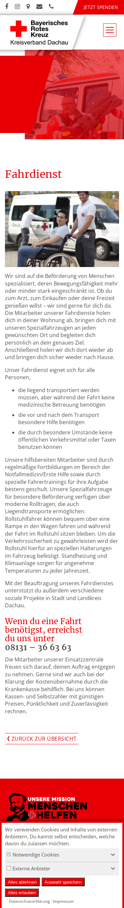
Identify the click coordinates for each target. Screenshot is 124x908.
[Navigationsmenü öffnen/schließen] (109, 30)
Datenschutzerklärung (29, 901)
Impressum (63, 901)
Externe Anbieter (28, 868)
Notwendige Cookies (33, 854)
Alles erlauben (22, 892)
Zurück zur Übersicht (44, 738)
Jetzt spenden (101, 7)
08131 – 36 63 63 (38, 647)
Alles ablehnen (22, 882)
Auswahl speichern (63, 882)
